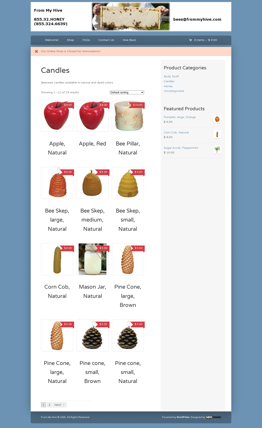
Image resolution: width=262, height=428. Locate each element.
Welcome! (52, 40)
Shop (70, 40)
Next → (59, 405)
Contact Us (106, 40)
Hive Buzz (129, 40)
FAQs (86, 40)
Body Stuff (171, 76)
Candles (169, 81)
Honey (168, 86)
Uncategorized (174, 91)
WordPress (183, 417)
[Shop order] (127, 92)
